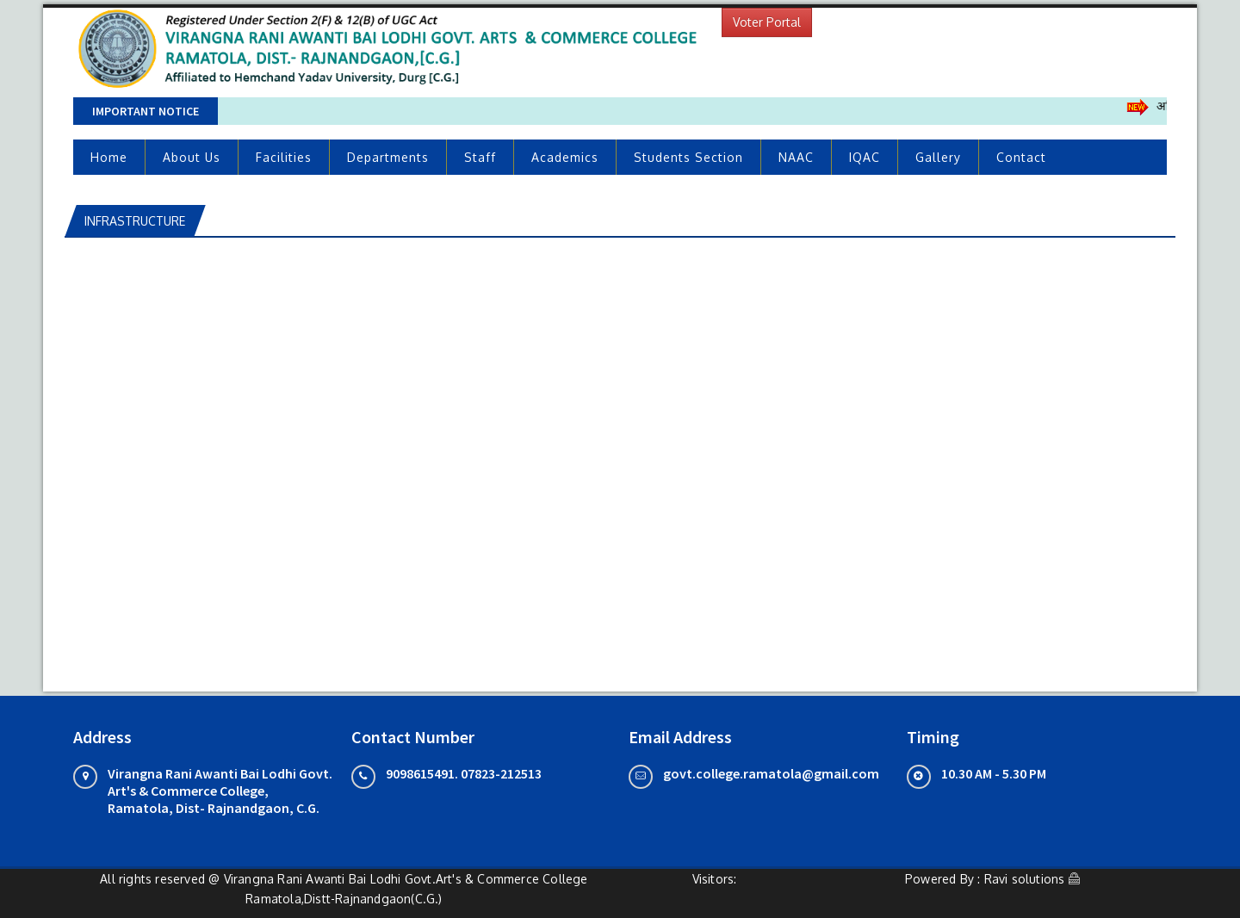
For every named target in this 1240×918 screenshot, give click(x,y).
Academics (564, 157)
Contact (1021, 157)
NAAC (796, 157)
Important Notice (145, 111)
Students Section (688, 157)
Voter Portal (767, 22)
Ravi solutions (1024, 878)
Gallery (938, 157)
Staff (480, 157)
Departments (388, 157)
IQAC (864, 157)
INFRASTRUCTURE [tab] (134, 221)
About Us (191, 157)
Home (108, 157)
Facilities (284, 157)
